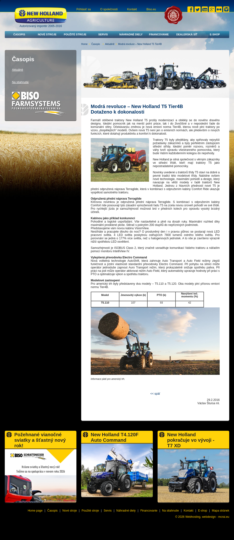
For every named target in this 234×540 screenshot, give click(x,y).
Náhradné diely (131, 34)
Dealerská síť (186, 34)
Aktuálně (109, 44)
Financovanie (159, 34)
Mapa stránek (220, 510)
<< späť (155, 393)
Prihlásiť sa (83, 9)
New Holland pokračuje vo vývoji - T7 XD (190, 440)
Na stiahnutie (20, 82)
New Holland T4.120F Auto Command (114, 437)
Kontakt (132, 9)
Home (84, 44)
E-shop (215, 34)
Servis (103, 34)
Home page (35, 510)
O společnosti (109, 9)
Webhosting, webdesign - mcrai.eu (207, 516)
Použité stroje (75, 34)
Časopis (19, 34)
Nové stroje (47, 34)
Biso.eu (151, 9)
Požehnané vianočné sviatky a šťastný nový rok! (40, 440)
